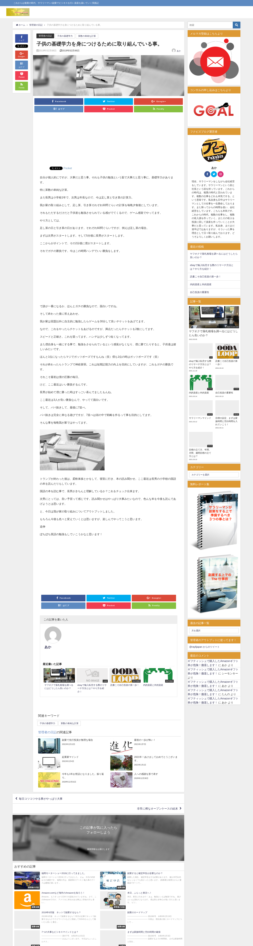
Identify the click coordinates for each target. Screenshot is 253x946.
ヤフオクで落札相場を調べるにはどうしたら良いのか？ (214, 256)
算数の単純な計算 (87, 36)
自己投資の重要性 (199, 292)
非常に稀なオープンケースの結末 (157, 793)
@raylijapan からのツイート (204, 647)
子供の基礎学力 (65, 36)
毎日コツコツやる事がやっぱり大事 (40, 783)
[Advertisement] (108, 141)
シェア (21, 38)
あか (179, 51)
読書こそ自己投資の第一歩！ (205, 276)
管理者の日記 (45, 36)
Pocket (68, 168)
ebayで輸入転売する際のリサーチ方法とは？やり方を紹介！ (211, 267)
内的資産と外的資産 (200, 284)
